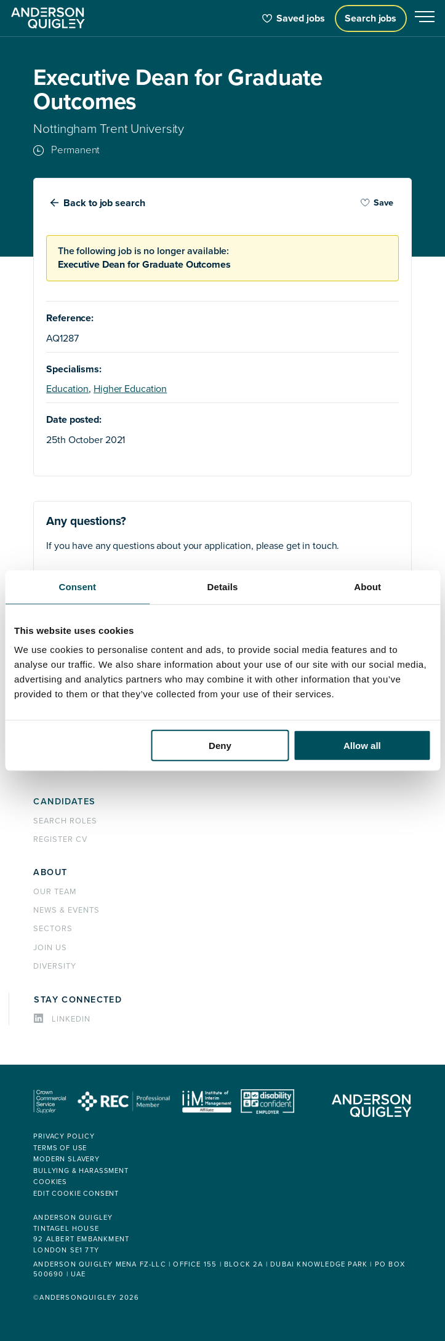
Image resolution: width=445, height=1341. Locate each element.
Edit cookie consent (76, 1194)
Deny (220, 745)
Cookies (50, 1182)
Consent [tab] (77, 586)
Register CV (60, 839)
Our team (54, 892)
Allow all (362, 745)
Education (67, 389)
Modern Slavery (66, 1159)
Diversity (54, 966)
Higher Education (130, 389)
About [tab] (367, 586)
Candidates (64, 801)
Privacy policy (64, 1136)
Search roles (65, 821)
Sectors (53, 929)
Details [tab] (222, 586)
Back (104, 203)
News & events (66, 910)
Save (377, 203)
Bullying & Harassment (81, 1171)
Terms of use (60, 1148)
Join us (50, 948)
